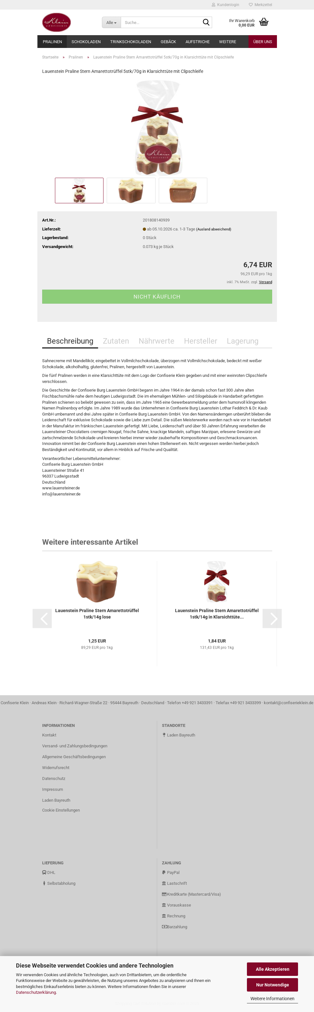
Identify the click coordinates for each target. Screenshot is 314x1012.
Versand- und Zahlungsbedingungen (74, 745)
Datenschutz (53, 778)
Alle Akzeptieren (272, 969)
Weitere (227, 41)
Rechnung (173, 916)
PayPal (171, 872)
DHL (48, 872)
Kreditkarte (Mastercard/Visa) (191, 894)
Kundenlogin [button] (225, 5)
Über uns (262, 41)
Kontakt (49, 735)
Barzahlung (174, 926)
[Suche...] (111, 22)
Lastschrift (174, 883)
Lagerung (242, 341)
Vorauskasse (176, 905)
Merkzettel (260, 5)
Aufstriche (198, 41)
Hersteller (200, 341)
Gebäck (168, 41)
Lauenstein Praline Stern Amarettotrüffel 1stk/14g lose (97, 613)
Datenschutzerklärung (36, 992)
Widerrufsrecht (55, 767)
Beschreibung (70, 341)
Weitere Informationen (272, 998)
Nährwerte (156, 341)
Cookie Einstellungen (61, 810)
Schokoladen (86, 41)
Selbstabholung (58, 883)
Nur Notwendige (272, 984)
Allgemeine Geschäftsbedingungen (74, 756)
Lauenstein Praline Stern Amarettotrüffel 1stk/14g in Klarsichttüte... (217, 613)
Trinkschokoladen (130, 41)
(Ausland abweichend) (213, 229)
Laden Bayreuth (56, 800)
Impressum (52, 789)
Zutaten (116, 341)
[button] (42, 618)
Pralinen (52, 41)
